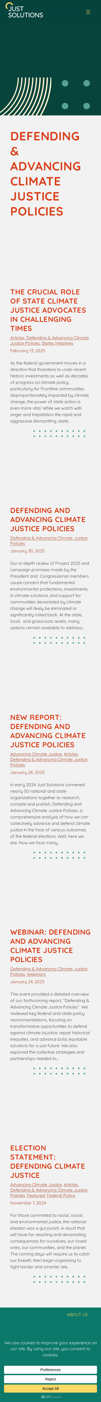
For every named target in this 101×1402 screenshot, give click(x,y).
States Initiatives (57, 343)
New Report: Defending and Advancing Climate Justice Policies (48, 731)
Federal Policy (61, 1195)
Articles (17, 337)
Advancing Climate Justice (36, 754)
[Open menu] (88, 12)
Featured (36, 1195)
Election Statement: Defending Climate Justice (47, 1161)
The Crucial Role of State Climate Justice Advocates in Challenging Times (48, 310)
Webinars (36, 974)
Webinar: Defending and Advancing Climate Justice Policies (50, 945)
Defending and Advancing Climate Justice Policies (48, 519)
